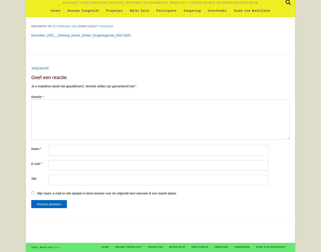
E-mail (36, 164)
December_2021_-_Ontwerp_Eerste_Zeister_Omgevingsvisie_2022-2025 (81, 35)
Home (56, 10)
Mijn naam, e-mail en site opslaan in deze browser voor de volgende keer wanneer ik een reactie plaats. (107, 193)
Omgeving (192, 10)
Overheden (217, 10)
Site (33, 178)
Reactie (37, 97)
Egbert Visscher (100, 26)
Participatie (166, 10)
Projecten (114, 10)
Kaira (56, 247)
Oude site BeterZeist (252, 10)
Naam (36, 149)
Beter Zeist (140, 10)
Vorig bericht (40, 68)
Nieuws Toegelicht (83, 10)
